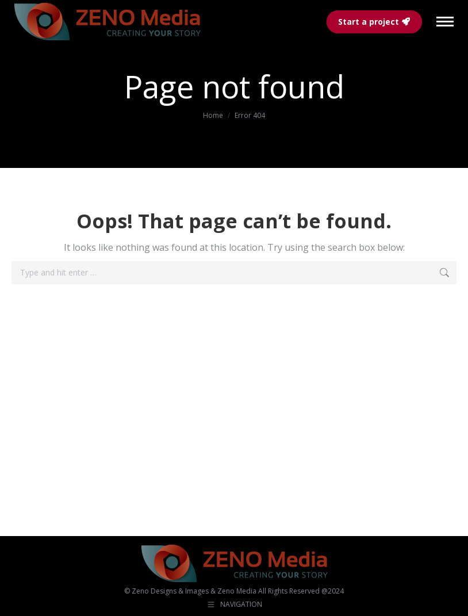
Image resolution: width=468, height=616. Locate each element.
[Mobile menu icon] (445, 21)
